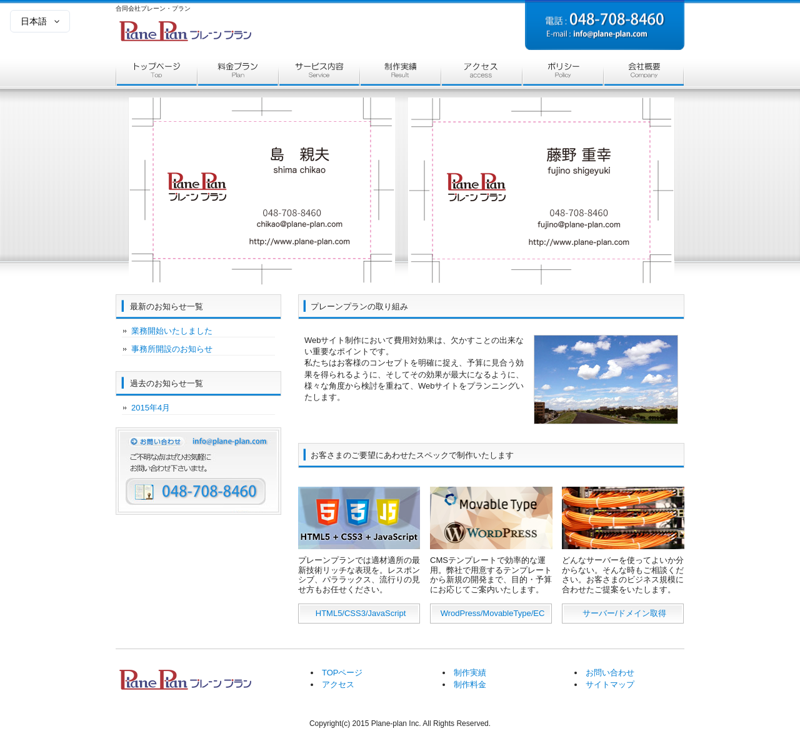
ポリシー (562, 73)
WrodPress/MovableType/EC (493, 613)
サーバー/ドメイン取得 (624, 613)
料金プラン (237, 73)
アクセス (481, 73)
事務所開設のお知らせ (171, 349)
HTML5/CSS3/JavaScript (361, 613)
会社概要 (643, 73)
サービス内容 (318, 73)
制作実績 (400, 73)
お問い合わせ (610, 672)
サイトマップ (610, 684)
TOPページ (342, 672)
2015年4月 (150, 407)
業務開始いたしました (171, 331)
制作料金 (470, 684)
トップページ (156, 73)
